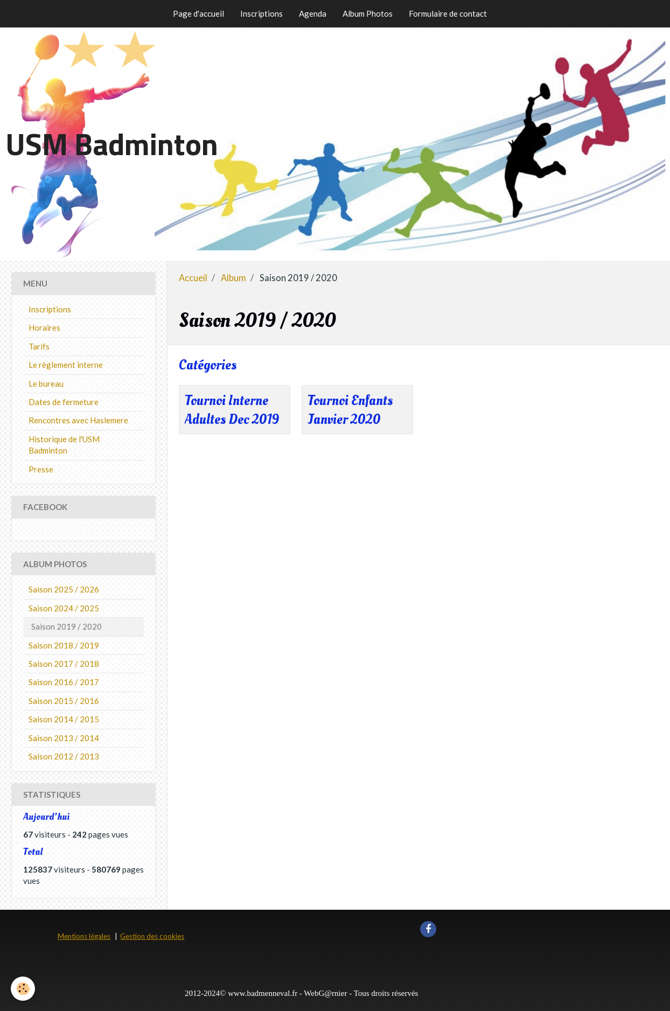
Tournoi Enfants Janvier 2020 (350, 410)
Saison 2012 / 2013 (64, 756)
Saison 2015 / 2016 (64, 701)
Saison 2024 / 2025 (64, 608)
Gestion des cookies (152, 936)
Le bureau (46, 383)
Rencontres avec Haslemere (78, 420)
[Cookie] (23, 989)
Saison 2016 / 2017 (64, 682)
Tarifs (39, 346)
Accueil (193, 278)
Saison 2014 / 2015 (64, 719)
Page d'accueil (198, 13)
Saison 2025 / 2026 (64, 589)
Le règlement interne (66, 364)
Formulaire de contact (448, 13)
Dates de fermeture (64, 402)
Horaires (44, 327)
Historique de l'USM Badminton (64, 444)
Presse (41, 469)
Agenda (312, 13)
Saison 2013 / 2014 (64, 738)
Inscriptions (261, 13)
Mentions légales (84, 936)
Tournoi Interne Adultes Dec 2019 (232, 410)
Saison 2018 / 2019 (64, 645)
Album (233, 278)
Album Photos (368, 13)
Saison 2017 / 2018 (64, 663)
